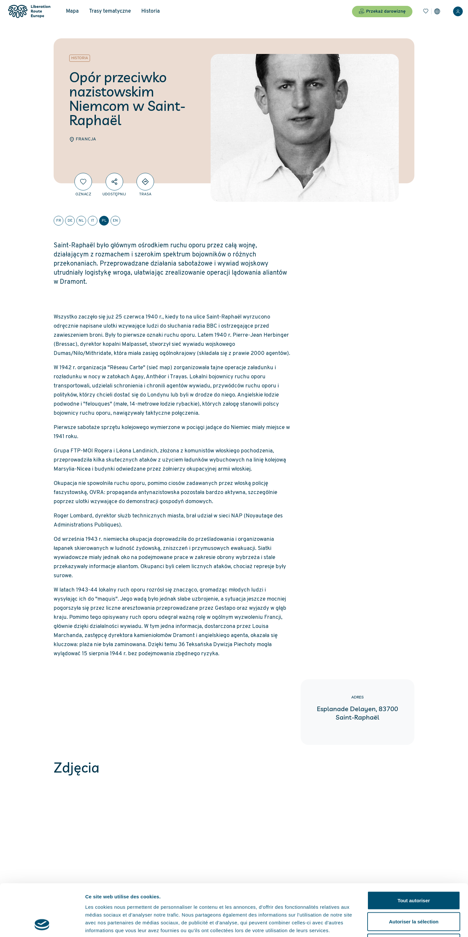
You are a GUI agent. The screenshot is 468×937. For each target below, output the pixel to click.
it (92, 221)
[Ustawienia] (437, 11)
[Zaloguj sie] (458, 11)
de (70, 221)
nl (81, 221)
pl (104, 221)
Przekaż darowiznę (382, 11)
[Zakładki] (425, 11)
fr (58, 221)
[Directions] (145, 181)
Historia (150, 11)
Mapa (72, 11)
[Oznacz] (83, 181)
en (115, 221)
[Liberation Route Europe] (29, 11)
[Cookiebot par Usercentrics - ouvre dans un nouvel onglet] (42, 924)
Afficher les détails (358, 924)
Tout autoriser (413, 851)
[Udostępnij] (114, 181)
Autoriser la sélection (414, 873)
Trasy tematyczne (110, 11)
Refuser (414, 894)
